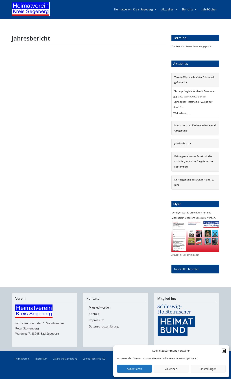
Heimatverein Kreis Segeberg (135, 9)
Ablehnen (171, 369)
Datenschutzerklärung (104, 326)
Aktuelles (169, 9)
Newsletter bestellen (186, 269)
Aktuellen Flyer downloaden (185, 254)
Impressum (96, 320)
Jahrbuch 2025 (182, 143)
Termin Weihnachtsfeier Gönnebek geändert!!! (194, 79)
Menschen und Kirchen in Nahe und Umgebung (195, 128)
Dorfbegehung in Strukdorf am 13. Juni (194, 182)
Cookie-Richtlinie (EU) (94, 358)
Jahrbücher (209, 9)
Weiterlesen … (181, 113)
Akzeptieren (134, 369)
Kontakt (94, 314)
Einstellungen (208, 369)
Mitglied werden (99, 307)
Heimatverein (22, 358)
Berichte (189, 9)
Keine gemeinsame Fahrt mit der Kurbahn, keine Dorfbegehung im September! (193, 161)
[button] (224, 350)
